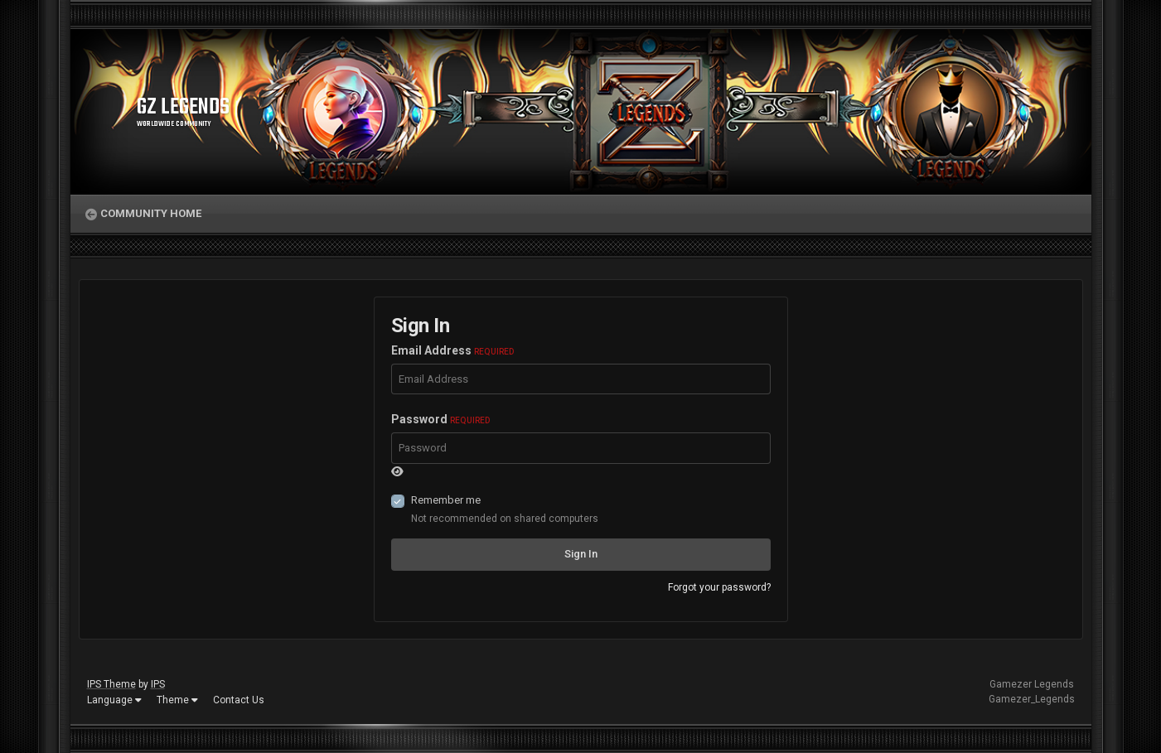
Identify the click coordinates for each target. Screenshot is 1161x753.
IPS (158, 684)
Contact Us (238, 700)
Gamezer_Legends (1032, 699)
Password (440, 419)
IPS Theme (111, 684)
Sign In (580, 554)
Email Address (452, 350)
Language (114, 700)
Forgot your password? (719, 587)
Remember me (446, 500)
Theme (177, 700)
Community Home (150, 213)
